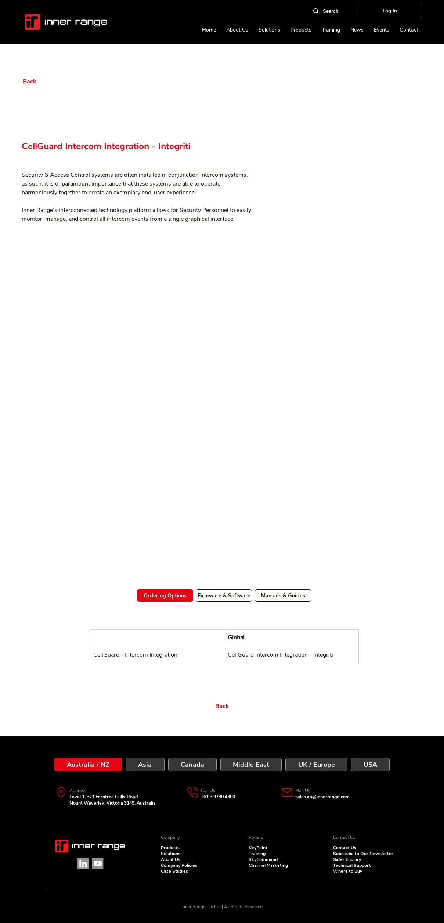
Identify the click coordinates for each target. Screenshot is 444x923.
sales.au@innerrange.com (322, 797)
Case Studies (174, 871)
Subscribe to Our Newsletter (363, 853)
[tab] (88, 764)
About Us (170, 859)
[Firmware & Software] (224, 595)
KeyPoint (258, 848)
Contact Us (344, 848)
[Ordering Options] (165, 595)
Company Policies (179, 865)
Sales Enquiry (347, 859)
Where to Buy (347, 871)
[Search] (325, 11)
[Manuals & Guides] (283, 595)
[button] (381, 30)
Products (170, 848)
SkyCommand (263, 859)
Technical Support (352, 865)
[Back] (45, 81)
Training (257, 853)
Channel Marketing (268, 865)
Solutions (170, 853)
